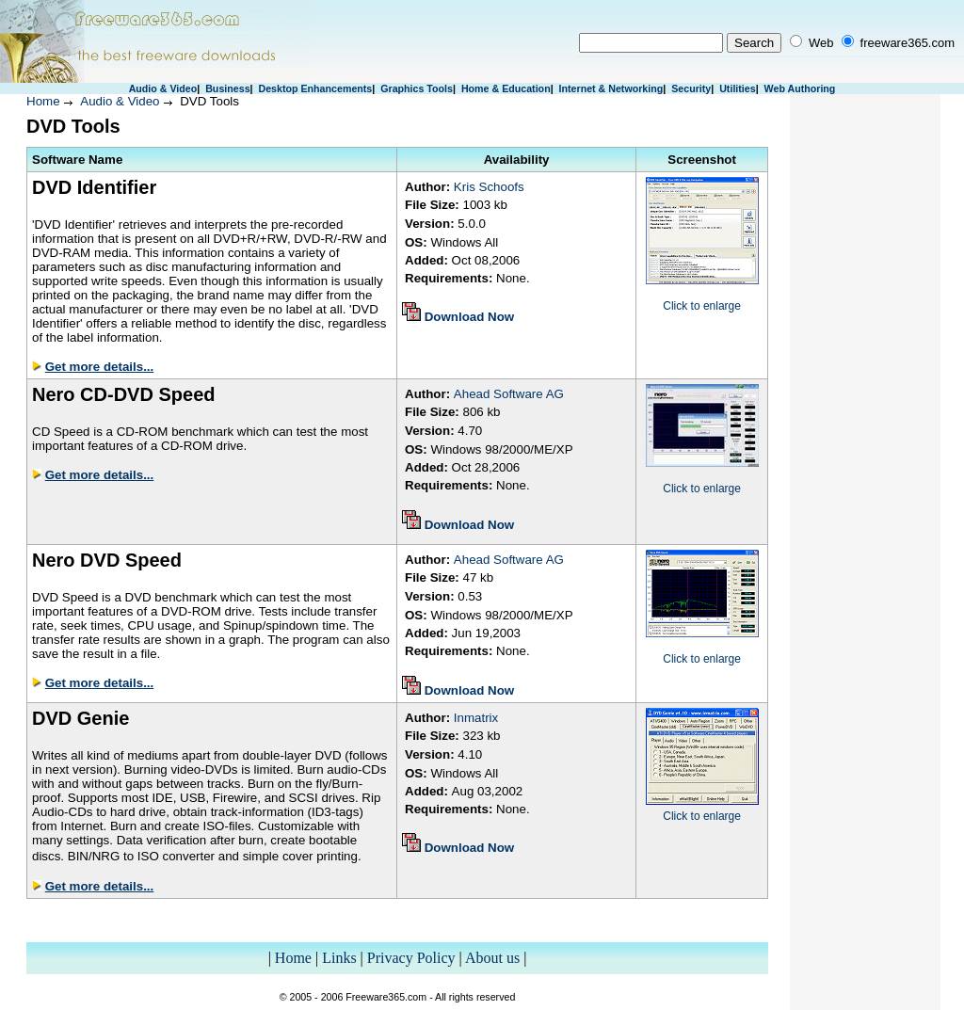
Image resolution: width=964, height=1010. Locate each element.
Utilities (737, 88)
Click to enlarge (702, 306)
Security (691, 88)
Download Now (470, 317)
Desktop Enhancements (315, 88)
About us (492, 958)
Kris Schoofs (489, 187)
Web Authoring (800, 88)
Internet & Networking (611, 88)
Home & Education (506, 88)
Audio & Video (163, 88)
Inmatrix (476, 718)
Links (339, 958)
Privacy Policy (411, 958)
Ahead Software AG (509, 394)
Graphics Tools (416, 88)
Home (43, 101)
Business (227, 88)
